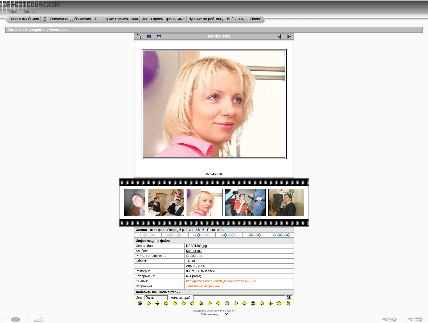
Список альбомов (24, 19)
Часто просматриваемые (163, 19)
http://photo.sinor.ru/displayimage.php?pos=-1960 (221, 281)
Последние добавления (70, 19)
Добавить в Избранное (203, 286)
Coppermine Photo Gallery (221, 310)
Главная (14, 30)
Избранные (236, 19)
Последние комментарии (116, 19)
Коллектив (58, 30)
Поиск (255, 19)
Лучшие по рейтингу (205, 19)
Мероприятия (36, 30)
